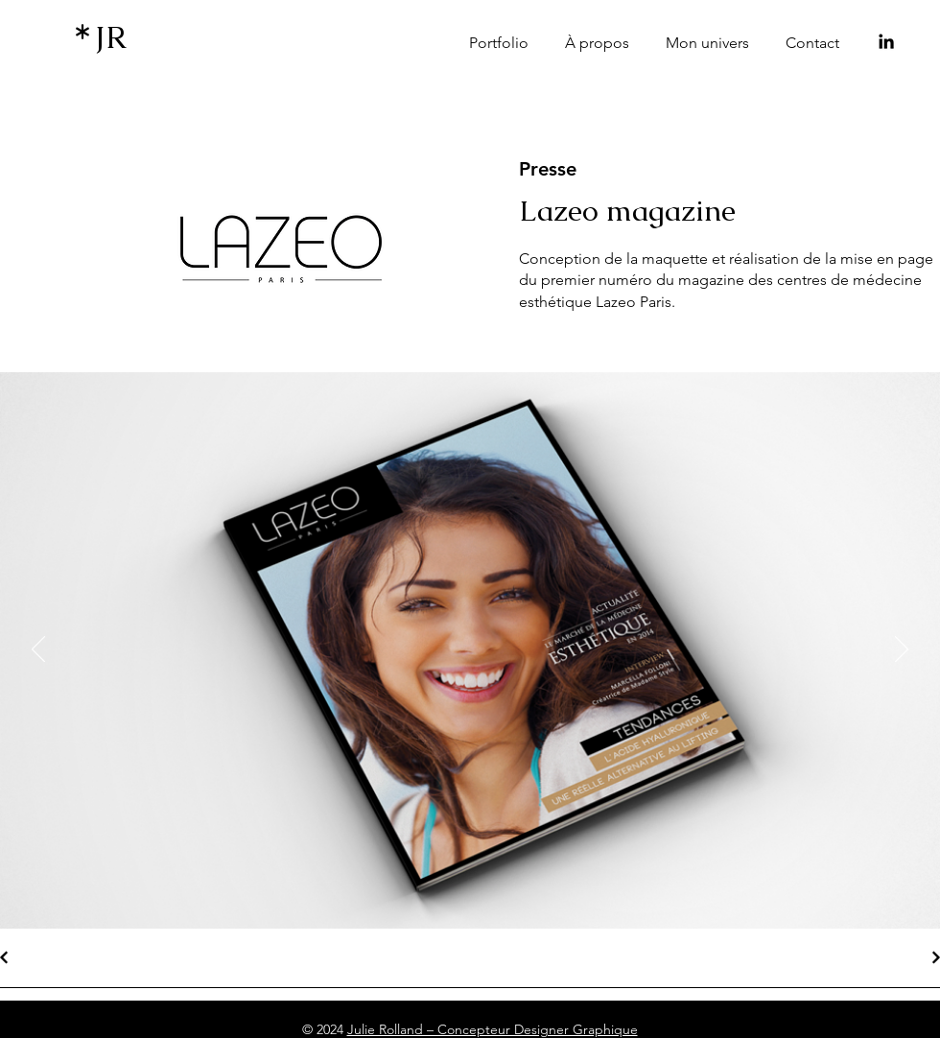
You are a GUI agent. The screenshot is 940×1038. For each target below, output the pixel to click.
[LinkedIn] (886, 41)
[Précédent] (38, 650)
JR (111, 37)
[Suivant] (901, 650)
